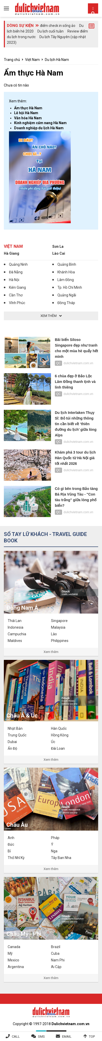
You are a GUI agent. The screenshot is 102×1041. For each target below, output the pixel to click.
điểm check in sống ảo (57, 26)
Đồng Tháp (66, 303)
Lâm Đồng (65, 280)
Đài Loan (58, 748)
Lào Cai (58, 253)
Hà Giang (11, 253)
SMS (41, 1036)
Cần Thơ (16, 295)
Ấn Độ (12, 748)
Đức (11, 844)
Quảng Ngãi (66, 295)
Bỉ (9, 851)
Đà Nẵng (16, 272)
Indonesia (15, 627)
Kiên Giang (17, 287)
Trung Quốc (17, 735)
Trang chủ (12, 60)
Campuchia (17, 634)
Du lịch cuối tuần (50, 31)
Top (92, 1036)
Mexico (13, 960)
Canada (14, 947)
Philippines (59, 641)
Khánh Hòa (66, 272)
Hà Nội (14, 280)
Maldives (15, 641)
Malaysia (58, 627)
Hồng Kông (59, 735)
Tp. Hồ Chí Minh (69, 287)
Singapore (59, 621)
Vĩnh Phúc (17, 303)
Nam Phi (58, 960)
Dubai (12, 742)
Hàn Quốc (59, 728)
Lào (54, 634)
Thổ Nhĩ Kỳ (16, 858)
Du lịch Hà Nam (57, 60)
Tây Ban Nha (61, 858)
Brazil (55, 947)
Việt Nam (32, 60)
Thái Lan (15, 621)
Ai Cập (56, 967)
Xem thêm (51, 652)
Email (67, 1036)
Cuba (55, 953)
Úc (53, 742)
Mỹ (10, 953)
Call (16, 1036)
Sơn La (58, 246)
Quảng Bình (66, 264)
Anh (11, 838)
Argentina (16, 967)
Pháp (55, 838)
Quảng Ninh (18, 264)
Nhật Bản (15, 728)
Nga (54, 851)
